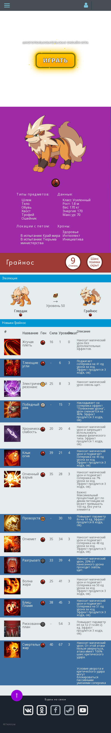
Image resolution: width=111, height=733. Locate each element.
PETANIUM (9, 724)
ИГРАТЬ (55, 60)
